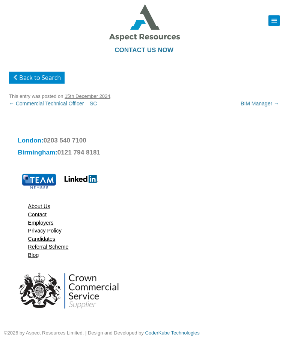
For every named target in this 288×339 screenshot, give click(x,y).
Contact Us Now (144, 50)
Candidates (41, 239)
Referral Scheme (48, 247)
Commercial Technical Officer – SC (53, 103)
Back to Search (36, 78)
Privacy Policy (45, 230)
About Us (39, 206)
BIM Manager (260, 103)
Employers (40, 222)
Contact (37, 214)
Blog (33, 255)
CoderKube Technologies (172, 333)
